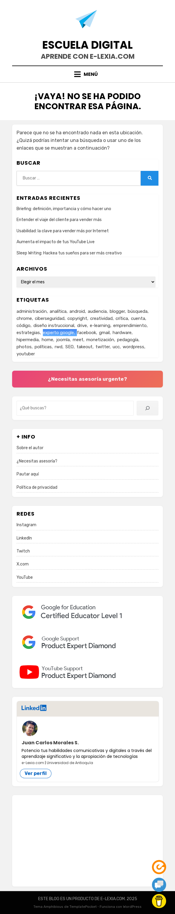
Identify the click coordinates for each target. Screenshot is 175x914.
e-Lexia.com (33, 762)
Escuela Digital (87, 45)
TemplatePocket (83, 907)
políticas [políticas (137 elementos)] (43, 346)
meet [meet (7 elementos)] (78, 339)
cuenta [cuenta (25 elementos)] (138, 318)
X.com (23, 564)
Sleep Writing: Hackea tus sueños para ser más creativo (69, 253)
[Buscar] (147, 408)
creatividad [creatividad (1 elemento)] (101, 318)
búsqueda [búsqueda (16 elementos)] (138, 311)
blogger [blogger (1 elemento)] (117, 311)
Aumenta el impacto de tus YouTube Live (56, 241)
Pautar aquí (28, 474)
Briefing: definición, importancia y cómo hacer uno (64, 208)
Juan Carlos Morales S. (50, 742)
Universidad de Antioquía (70, 762)
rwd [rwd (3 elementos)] (58, 346)
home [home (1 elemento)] (47, 339)
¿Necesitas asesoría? (37, 461)
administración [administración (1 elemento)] (32, 311)
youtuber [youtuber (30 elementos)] (26, 354)
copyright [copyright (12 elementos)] (77, 318)
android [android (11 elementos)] (77, 311)
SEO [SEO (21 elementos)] (69, 346)
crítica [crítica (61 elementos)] (122, 318)
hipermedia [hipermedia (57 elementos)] (28, 339)
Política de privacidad (37, 487)
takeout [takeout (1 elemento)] (85, 346)
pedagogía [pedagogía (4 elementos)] (127, 339)
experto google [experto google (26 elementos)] (58, 332)
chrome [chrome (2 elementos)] (24, 318)
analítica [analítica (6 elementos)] (58, 311)
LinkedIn (24, 538)
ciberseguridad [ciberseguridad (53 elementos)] (49, 318)
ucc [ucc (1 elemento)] (116, 346)
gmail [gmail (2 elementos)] (104, 332)
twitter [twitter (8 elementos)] (102, 346)
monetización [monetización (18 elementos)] (100, 339)
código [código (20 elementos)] (23, 325)
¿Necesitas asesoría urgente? (87, 379)
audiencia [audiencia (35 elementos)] (97, 311)
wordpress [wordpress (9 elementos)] (133, 346)
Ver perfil (36, 773)
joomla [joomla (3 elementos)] (63, 339)
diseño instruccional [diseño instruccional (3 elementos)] (53, 325)
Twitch (23, 551)
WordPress (132, 907)
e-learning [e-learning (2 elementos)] (100, 325)
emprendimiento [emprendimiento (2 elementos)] (130, 325)
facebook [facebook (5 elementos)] (86, 332)
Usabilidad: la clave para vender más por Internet (63, 230)
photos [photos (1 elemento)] (24, 346)
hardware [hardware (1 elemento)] (122, 332)
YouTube (25, 577)
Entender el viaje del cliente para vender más (59, 219)
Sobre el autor (30, 447)
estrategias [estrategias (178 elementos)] (28, 332)
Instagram (26, 524)
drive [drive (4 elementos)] (82, 325)
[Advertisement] (87, 840)
